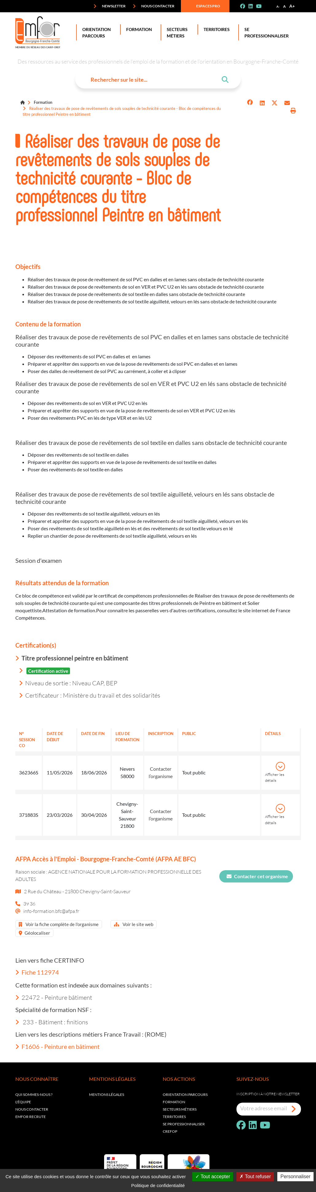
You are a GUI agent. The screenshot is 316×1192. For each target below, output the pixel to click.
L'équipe (23, 1102)
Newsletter (109, 6)
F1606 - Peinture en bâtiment (57, 1046)
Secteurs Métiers (176, 32)
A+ (292, 6)
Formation (138, 29)
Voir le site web (133, 924)
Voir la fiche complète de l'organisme (59, 924)
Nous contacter (153, 6)
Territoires (215, 29)
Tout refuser (255, 1176)
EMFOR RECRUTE (30, 1116)
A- (278, 6)
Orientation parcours (185, 1094)
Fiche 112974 (37, 972)
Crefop (170, 1131)
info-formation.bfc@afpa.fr (51, 911)
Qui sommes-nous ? (34, 1094)
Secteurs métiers (180, 1109)
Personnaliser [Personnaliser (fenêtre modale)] (295, 1176)
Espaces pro (204, 6)
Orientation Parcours (95, 32)
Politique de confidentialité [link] (158, 1185)
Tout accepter (212, 1176)
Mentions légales (106, 1094)
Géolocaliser (34, 933)
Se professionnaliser (265, 32)
